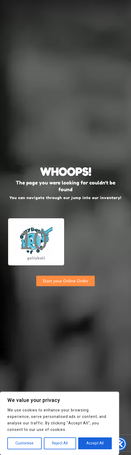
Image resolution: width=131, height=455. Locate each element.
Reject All (60, 443)
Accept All (95, 443)
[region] (59, 423)
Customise (24, 443)
